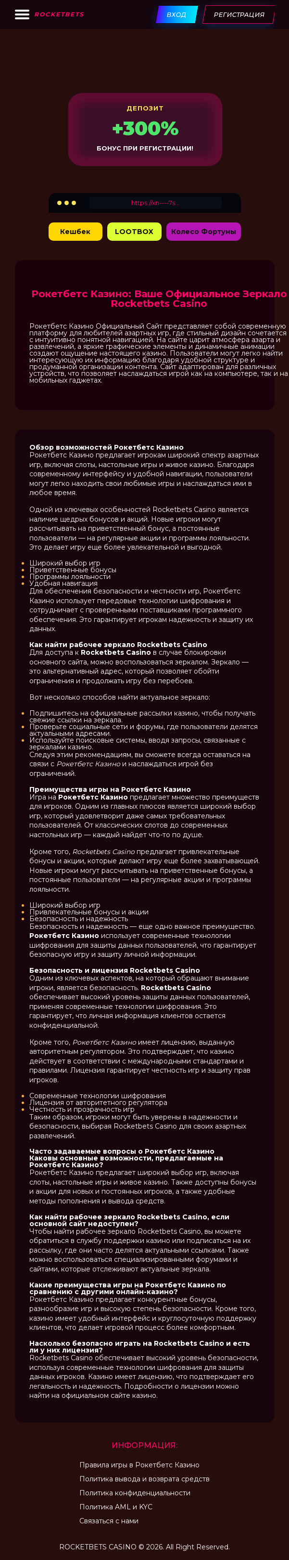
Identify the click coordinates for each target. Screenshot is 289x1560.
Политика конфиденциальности (134, 1493)
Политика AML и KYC (115, 1507)
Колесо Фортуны (203, 231)
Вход (177, 14)
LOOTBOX (134, 231)
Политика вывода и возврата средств (144, 1479)
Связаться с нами (108, 1521)
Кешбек (75, 231)
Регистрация (239, 14)
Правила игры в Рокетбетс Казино (139, 1465)
